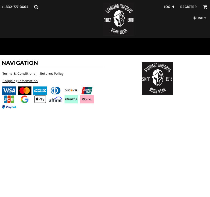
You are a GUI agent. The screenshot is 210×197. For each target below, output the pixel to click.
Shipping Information (20, 81)
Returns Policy (51, 73)
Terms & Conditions (19, 73)
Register (188, 7)
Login (169, 7)
